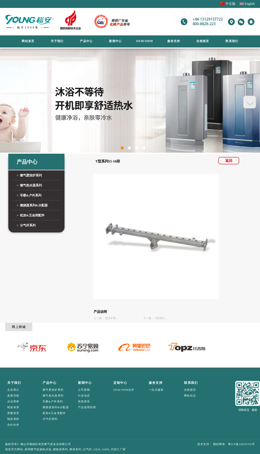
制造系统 (13, 418)
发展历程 (13, 395)
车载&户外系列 (53, 401)
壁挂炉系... (111, 318)
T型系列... (160, 318)
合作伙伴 (13, 424)
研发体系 (13, 407)
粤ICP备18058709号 (240, 444)
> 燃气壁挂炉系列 (29, 175)
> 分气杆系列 (26, 225)
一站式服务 (156, 389)
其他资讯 (84, 401)
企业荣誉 (13, 401)
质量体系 (13, 413)
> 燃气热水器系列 (29, 185)
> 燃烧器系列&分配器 (32, 205)
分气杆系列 (50, 418)
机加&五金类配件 (54, 413)
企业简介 (13, 389)
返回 (228, 161)
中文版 (230, 3)
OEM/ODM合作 (123, 389)
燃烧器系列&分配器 (56, 407)
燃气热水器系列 (53, 395)
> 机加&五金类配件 (31, 215)
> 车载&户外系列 (29, 195)
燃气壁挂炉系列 (53, 389)
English (250, 3)
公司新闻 (84, 389)
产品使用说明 (87, 407)
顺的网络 (218, 444)
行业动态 (84, 395)
